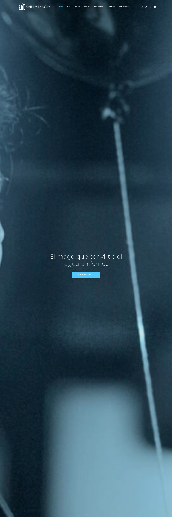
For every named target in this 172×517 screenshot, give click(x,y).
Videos (103, 490)
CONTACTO (124, 7)
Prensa (74, 494)
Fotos (102, 486)
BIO (68, 7)
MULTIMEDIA (99, 7)
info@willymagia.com (134, 486)
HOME (60, 7)
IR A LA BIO (99, 140)
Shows (74, 490)
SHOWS (76, 7)
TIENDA (112, 7)
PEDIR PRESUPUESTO (86, 59)
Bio (72, 486)
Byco (68, 512)
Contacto (75, 497)
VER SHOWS (75, 258)
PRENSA (87, 7)
